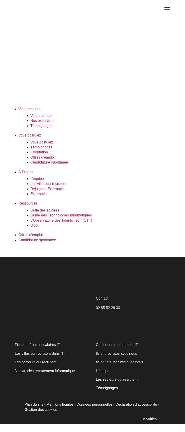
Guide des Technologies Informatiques (61, 223)
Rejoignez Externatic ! (47, 197)
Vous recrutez (29, 117)
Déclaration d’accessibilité (134, 412)
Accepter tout (81, 413)
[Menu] (167, 8)
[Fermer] (105, 367)
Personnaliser (36, 413)
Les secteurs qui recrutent (116, 387)
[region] (58, 393)
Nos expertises (42, 129)
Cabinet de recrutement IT (116, 353)
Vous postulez (30, 143)
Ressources (28, 211)
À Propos (26, 180)
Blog (34, 233)
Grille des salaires (44, 218)
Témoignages (41, 134)
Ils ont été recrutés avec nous (119, 370)
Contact (102, 306)
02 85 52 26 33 (108, 316)
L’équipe (37, 187)
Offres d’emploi (42, 165)
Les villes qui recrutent (48, 192)
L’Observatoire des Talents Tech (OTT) (60, 228)
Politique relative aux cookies (35, 402)
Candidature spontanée (49, 170)
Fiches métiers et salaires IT (37, 353)
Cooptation (39, 160)
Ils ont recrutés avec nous (116, 361)
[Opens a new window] (151, 427)
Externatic (38, 202)
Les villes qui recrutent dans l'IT (40, 361)
